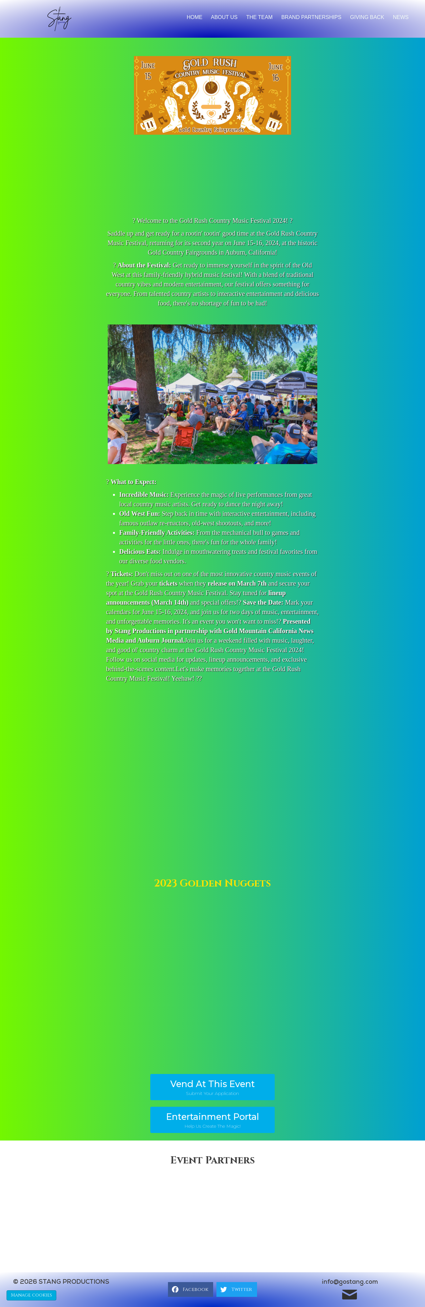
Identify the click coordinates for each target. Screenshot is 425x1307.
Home (194, 17)
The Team (259, 17)
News (401, 17)
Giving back (367, 17)
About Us (224, 17)
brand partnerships (311, 17)
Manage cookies (31, 1295)
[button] (212, 1087)
